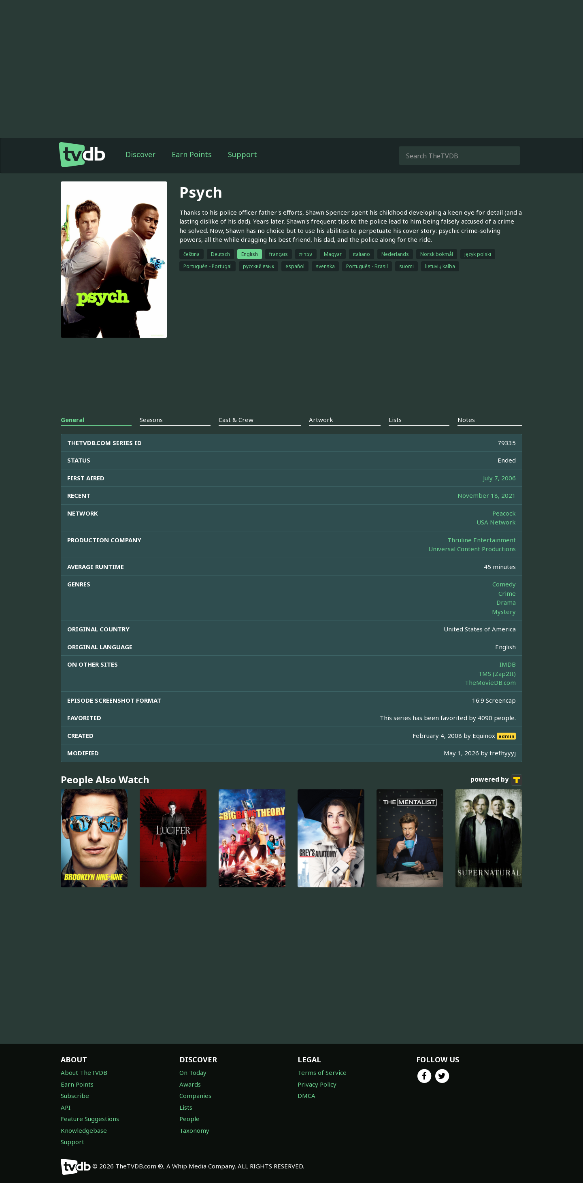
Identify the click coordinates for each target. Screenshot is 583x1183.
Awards (190, 1084)
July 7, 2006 (499, 478)
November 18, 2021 (486, 495)
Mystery (504, 611)
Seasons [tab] (151, 420)
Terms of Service (322, 1072)
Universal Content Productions (472, 549)
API (65, 1107)
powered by (496, 780)
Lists (185, 1107)
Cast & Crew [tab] (236, 420)
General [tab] (72, 420)
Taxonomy (194, 1130)
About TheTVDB (84, 1072)
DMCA (306, 1095)
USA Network (496, 522)
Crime (507, 593)
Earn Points (192, 154)
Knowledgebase (84, 1130)
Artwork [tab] (321, 420)
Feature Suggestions (90, 1119)
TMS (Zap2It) (497, 673)
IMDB (508, 664)
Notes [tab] (466, 420)
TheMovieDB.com (490, 682)
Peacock (504, 513)
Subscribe (75, 1095)
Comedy (504, 584)
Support (242, 154)
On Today (192, 1072)
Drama (506, 602)
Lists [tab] (395, 420)
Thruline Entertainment (481, 540)
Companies (195, 1095)
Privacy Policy (317, 1084)
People (189, 1119)
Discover (140, 154)
